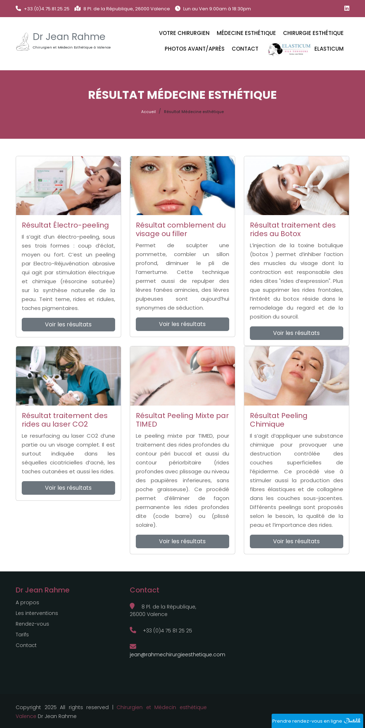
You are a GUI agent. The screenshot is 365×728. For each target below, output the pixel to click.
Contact (245, 48)
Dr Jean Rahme (69, 37)
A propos (27, 602)
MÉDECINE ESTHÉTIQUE (246, 33)
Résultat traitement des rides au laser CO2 (65, 420)
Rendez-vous (32, 623)
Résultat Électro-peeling (65, 225)
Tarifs (22, 634)
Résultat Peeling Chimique (279, 420)
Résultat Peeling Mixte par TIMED (182, 420)
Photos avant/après (195, 48)
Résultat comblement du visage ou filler (181, 229)
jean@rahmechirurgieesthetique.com (177, 650)
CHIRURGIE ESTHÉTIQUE (313, 33)
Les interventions (37, 613)
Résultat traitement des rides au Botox (293, 229)
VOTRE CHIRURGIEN (184, 33)
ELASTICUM (305, 49)
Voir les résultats (68, 324)
